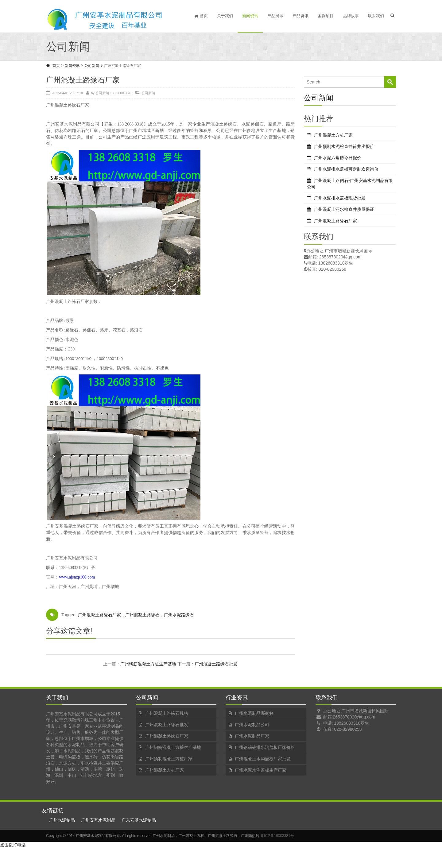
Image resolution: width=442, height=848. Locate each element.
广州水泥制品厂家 (252, 736)
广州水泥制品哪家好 (254, 713)
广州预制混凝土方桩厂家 (168, 758)
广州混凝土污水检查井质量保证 (344, 209)
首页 (201, 16)
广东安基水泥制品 (139, 820)
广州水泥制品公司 (252, 724)
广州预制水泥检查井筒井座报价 (344, 146)
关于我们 (225, 16)
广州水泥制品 (62, 820)
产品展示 (275, 16)
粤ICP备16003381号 (277, 836)
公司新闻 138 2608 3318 (113, 93)
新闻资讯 (250, 16)
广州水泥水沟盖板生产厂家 (260, 770)
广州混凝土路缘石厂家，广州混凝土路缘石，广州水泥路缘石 (136, 614)
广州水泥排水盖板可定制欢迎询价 (346, 169)
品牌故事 (351, 16)
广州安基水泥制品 (98, 820)
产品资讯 (300, 16)
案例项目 (326, 16)
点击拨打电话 (13, 844)
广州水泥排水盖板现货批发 (340, 198)
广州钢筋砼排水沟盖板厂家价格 (265, 747)
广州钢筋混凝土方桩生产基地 (148, 663)
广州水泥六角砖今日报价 (337, 157)
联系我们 (376, 16)
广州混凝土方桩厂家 (333, 135)
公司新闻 (91, 66)
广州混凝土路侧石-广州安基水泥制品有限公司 (350, 183)
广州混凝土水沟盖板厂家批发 (263, 758)
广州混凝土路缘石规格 (166, 713)
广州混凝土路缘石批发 (216, 663)
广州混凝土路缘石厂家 (335, 220)
